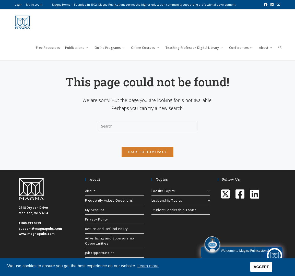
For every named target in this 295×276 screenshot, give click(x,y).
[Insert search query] (147, 126)
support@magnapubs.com (40, 228)
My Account (34, 4)
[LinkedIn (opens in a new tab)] (272, 4)
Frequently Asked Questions (109, 200)
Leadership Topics (180, 200)
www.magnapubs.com (37, 234)
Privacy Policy (96, 219)
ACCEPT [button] (261, 267)
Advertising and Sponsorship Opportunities (109, 241)
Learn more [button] (148, 266)
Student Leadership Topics (174, 210)
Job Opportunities (100, 252)
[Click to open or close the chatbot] (274, 255)
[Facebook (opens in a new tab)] (265, 4)
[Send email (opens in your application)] (277, 4)
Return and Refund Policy (106, 228)
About (90, 191)
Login (18, 4)
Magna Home (61, 4)
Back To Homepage (147, 152)
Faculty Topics (180, 191)
